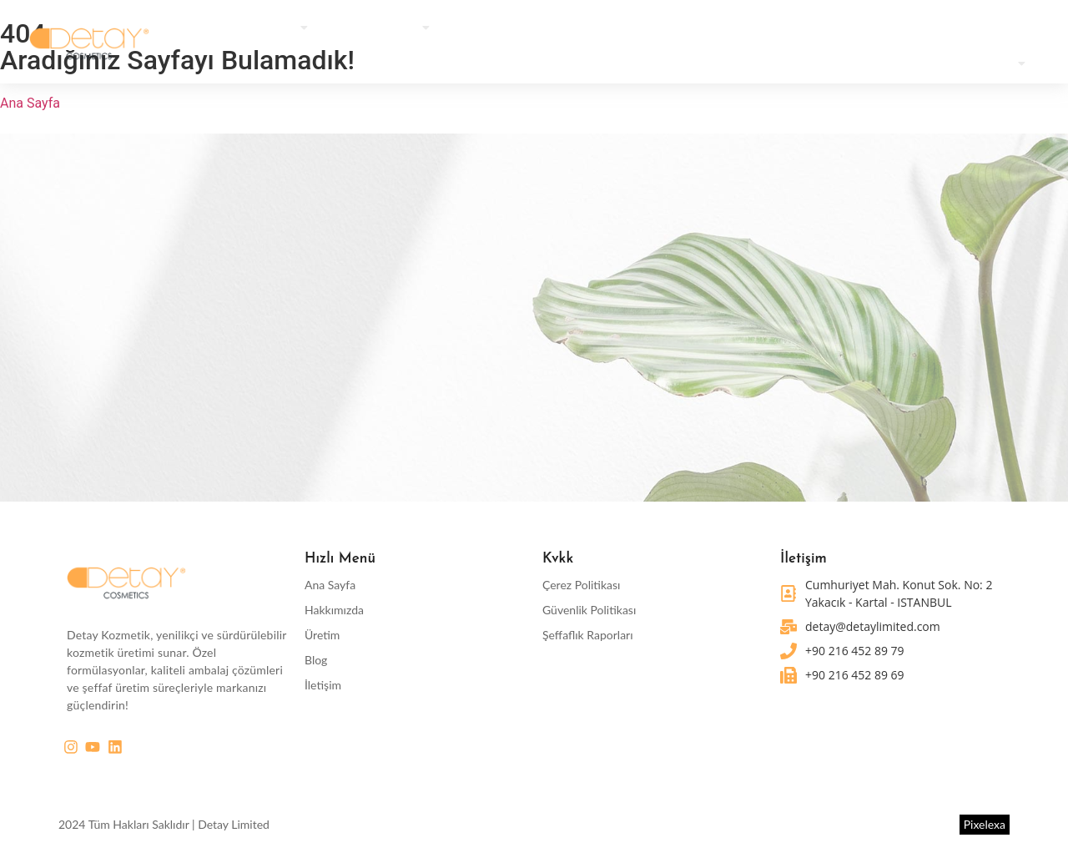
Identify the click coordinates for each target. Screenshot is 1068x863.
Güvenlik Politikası (589, 610)
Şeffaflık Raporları (587, 635)
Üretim (322, 635)
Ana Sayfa (330, 585)
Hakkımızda (334, 610)
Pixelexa (984, 824)
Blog (316, 661)
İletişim (323, 686)
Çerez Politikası (581, 585)
